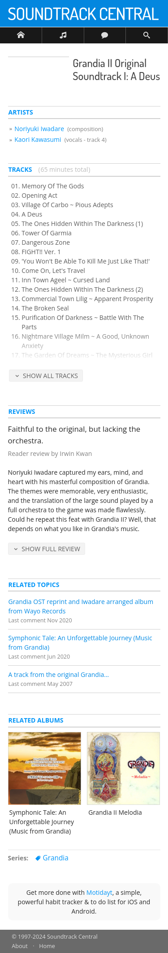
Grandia (55, 858)
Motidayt (99, 892)
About (19, 946)
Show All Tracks (50, 375)
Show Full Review (51, 549)
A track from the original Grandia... (59, 674)
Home (47, 946)
